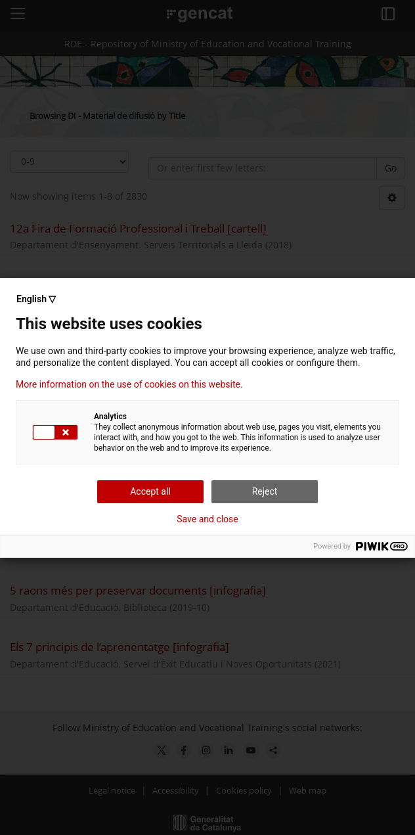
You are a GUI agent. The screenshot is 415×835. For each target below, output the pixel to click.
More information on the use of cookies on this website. (129, 384)
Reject (265, 491)
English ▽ (36, 299)
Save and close (207, 519)
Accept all (150, 491)
